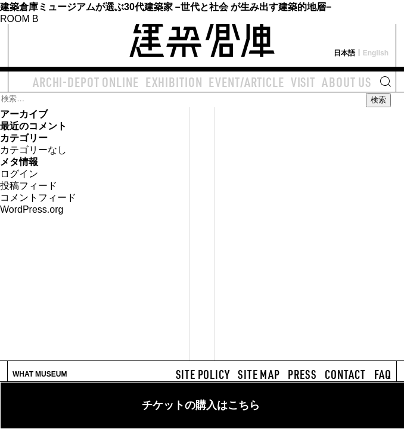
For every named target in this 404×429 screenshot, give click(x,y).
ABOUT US (346, 81)
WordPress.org (31, 208)
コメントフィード (38, 196)
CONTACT (345, 374)
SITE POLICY (203, 374)
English (376, 52)
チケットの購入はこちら (201, 405)
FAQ (382, 374)
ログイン (19, 173)
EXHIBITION (174, 81)
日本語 (344, 52)
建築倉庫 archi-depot (202, 33)
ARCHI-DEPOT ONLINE (86, 81)
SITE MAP (258, 374)
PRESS (302, 374)
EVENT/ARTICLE (246, 81)
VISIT (303, 81)
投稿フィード (28, 185)
